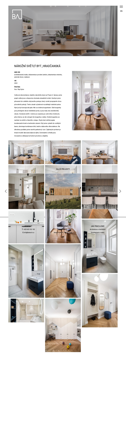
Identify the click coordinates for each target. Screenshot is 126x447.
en (121, 11)
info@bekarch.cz (29, 430)
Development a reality (97, 430)
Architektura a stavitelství (97, 427)
